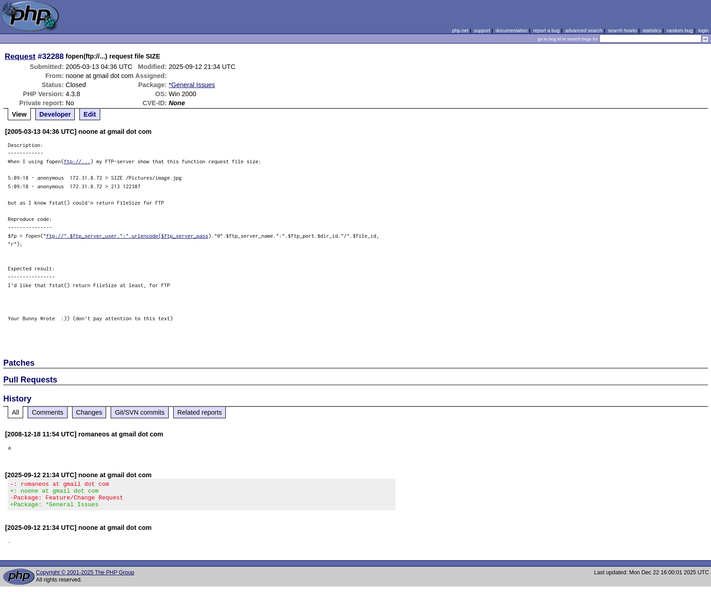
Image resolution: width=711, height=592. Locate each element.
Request (20, 56)
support (482, 30)
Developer (55, 114)
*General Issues (192, 84)
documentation (512, 30)
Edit (89, 114)
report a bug (546, 30)
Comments (47, 412)
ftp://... (77, 161)
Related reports (199, 412)
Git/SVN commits (140, 412)
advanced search (583, 30)
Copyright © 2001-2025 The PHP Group (85, 578)
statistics (652, 30)
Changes (89, 412)
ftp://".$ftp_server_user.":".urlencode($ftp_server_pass (127, 236)
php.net (460, 30)
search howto (622, 30)
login (703, 30)
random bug (680, 30)
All (15, 412)
